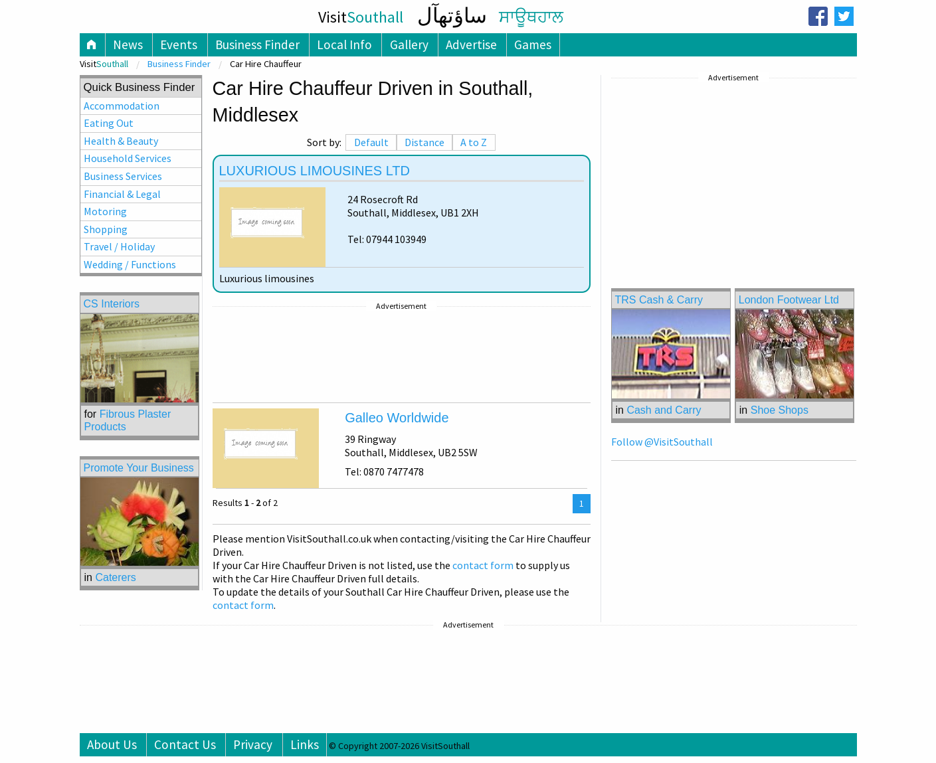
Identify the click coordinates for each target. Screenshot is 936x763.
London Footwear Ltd (789, 299)
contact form (483, 565)
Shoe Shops (779, 410)
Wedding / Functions (130, 264)
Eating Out (109, 122)
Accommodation (121, 105)
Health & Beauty (121, 140)
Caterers (115, 577)
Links (304, 744)
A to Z (473, 142)
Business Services (123, 176)
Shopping (106, 229)
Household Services (127, 158)
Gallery (409, 44)
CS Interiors (112, 303)
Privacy (252, 744)
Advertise (471, 44)
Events (178, 44)
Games (532, 44)
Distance (424, 142)
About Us (112, 744)
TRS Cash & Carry (659, 299)
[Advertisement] (402, 354)
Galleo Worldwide (396, 417)
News (128, 44)
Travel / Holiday (119, 246)
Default (371, 142)
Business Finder (257, 44)
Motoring (105, 211)
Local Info (344, 44)
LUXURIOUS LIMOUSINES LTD (314, 170)
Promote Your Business (139, 467)
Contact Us (185, 744)
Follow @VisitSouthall (662, 441)
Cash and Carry (663, 410)
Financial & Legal (122, 194)
